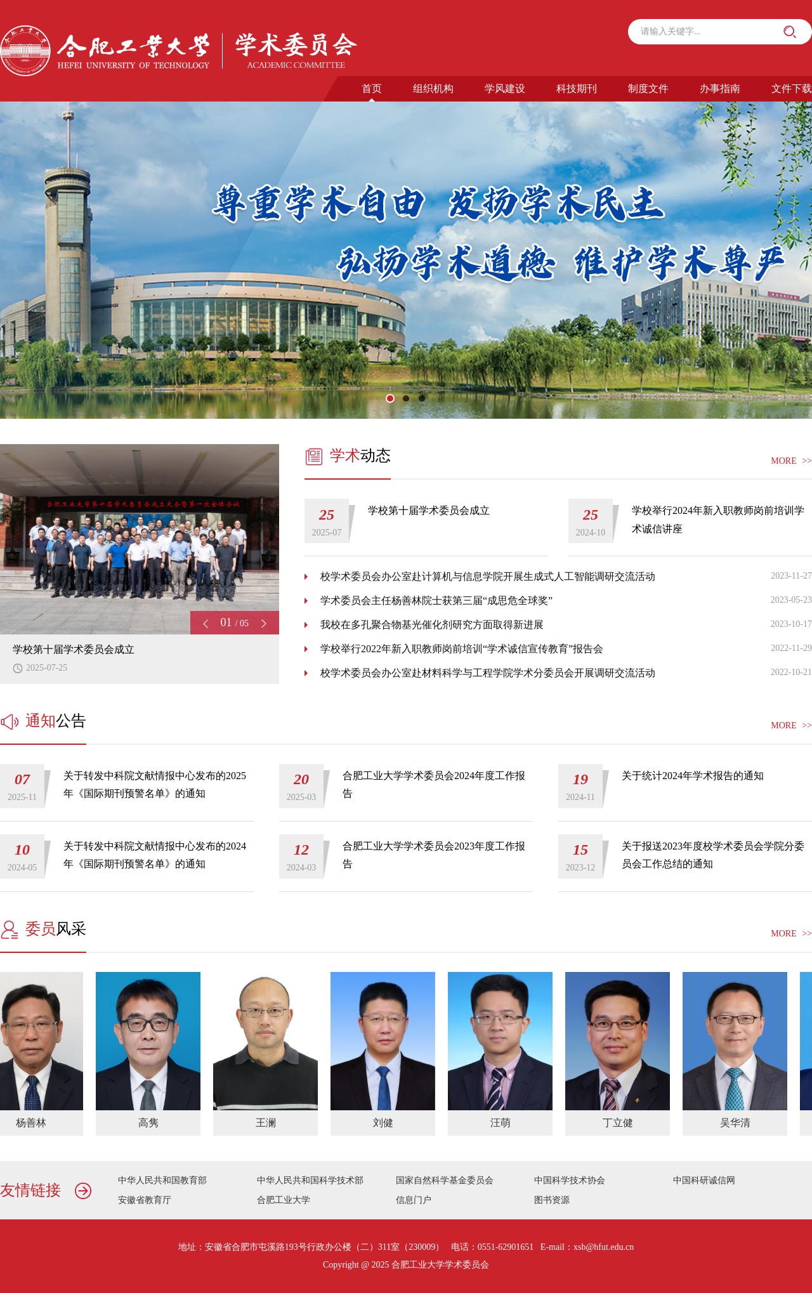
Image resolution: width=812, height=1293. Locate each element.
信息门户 (413, 1200)
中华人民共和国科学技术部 (310, 1180)
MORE (791, 461)
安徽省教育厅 (144, 1200)
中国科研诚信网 (704, 1180)
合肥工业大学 (283, 1200)
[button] (390, 398)
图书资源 (552, 1200)
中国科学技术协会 (569, 1180)
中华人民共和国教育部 (162, 1180)
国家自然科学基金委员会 (445, 1180)
